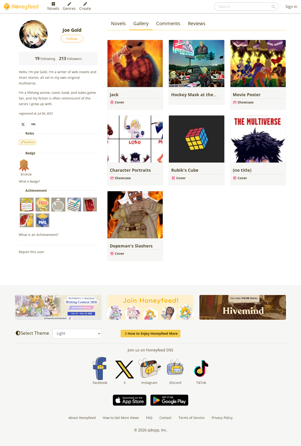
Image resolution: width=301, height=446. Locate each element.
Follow (72, 38)
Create (85, 6)
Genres (69, 6)
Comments (168, 23)
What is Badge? (29, 181)
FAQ (149, 417)
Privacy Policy (222, 417)
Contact (165, 417)
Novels (53, 6)
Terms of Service (191, 417)
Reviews (197, 23)
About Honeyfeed (82, 417)
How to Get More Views (121, 417)
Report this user (31, 252)
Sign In (291, 6)
